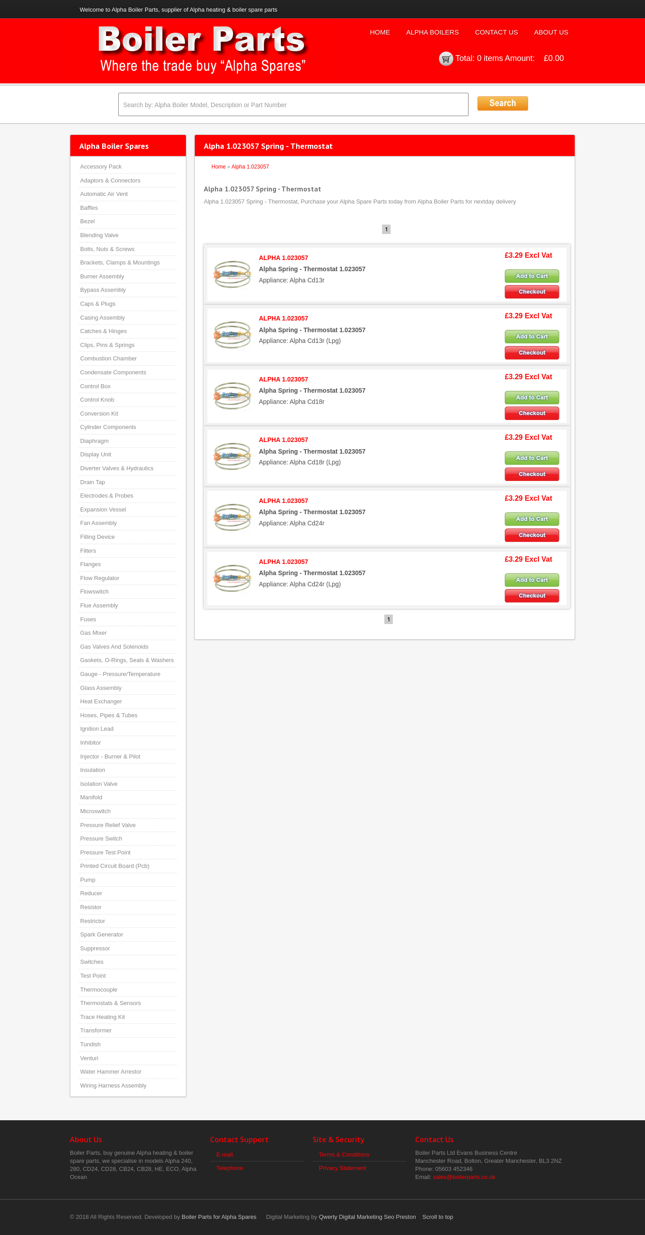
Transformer (96, 1030)
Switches (91, 961)
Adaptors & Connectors (110, 180)
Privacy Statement (342, 1168)
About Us (551, 32)
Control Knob (97, 399)
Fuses (88, 619)
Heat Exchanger (101, 701)
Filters (88, 550)
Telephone (229, 1168)
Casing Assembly (102, 317)
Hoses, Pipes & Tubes (109, 715)
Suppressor (95, 948)
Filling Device (97, 536)
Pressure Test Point (105, 852)
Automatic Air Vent (104, 194)
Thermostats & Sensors (110, 1003)
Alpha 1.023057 (250, 167)
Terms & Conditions (344, 1154)
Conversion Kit (99, 413)
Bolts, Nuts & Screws (107, 249)
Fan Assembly (98, 523)
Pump (87, 879)
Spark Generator (101, 934)
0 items (490, 58)
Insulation (92, 770)
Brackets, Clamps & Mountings (120, 262)
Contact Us (496, 32)
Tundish (90, 1044)
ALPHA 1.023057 (283, 257)
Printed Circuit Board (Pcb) (115, 865)
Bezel (87, 221)
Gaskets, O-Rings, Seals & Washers (127, 660)
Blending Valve (99, 235)
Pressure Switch (101, 838)
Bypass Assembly (103, 289)
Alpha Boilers (432, 32)
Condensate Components (113, 372)
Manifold (91, 797)
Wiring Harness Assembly (113, 1085)
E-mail (224, 1154)
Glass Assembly (100, 688)
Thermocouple (98, 989)
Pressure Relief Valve (108, 825)
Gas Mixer (93, 632)
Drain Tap (92, 482)
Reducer (91, 893)
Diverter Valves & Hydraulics (117, 468)
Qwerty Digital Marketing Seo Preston (367, 1216)
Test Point (93, 975)
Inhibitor (90, 742)
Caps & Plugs (98, 303)
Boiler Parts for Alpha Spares (219, 1216)
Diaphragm (94, 441)
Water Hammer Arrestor (111, 1071)
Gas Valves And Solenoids (114, 646)
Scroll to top (437, 1216)
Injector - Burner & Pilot (110, 756)
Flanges (90, 564)
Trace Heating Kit (102, 1017)
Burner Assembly (102, 276)
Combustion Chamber (108, 358)
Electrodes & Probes (106, 495)
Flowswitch (94, 591)
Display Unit (95, 454)
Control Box (95, 386)
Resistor (91, 907)
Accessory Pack (100, 166)
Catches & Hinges (103, 331)
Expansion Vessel (103, 509)
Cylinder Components (108, 427)
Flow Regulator (99, 578)
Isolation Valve (99, 783)
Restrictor (92, 921)
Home (380, 32)
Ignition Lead (96, 728)
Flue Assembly (99, 605)
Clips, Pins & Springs (107, 345)
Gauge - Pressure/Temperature (120, 674)
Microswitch (95, 811)
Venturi (89, 1058)
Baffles (89, 207)
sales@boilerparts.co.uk (464, 1177)
